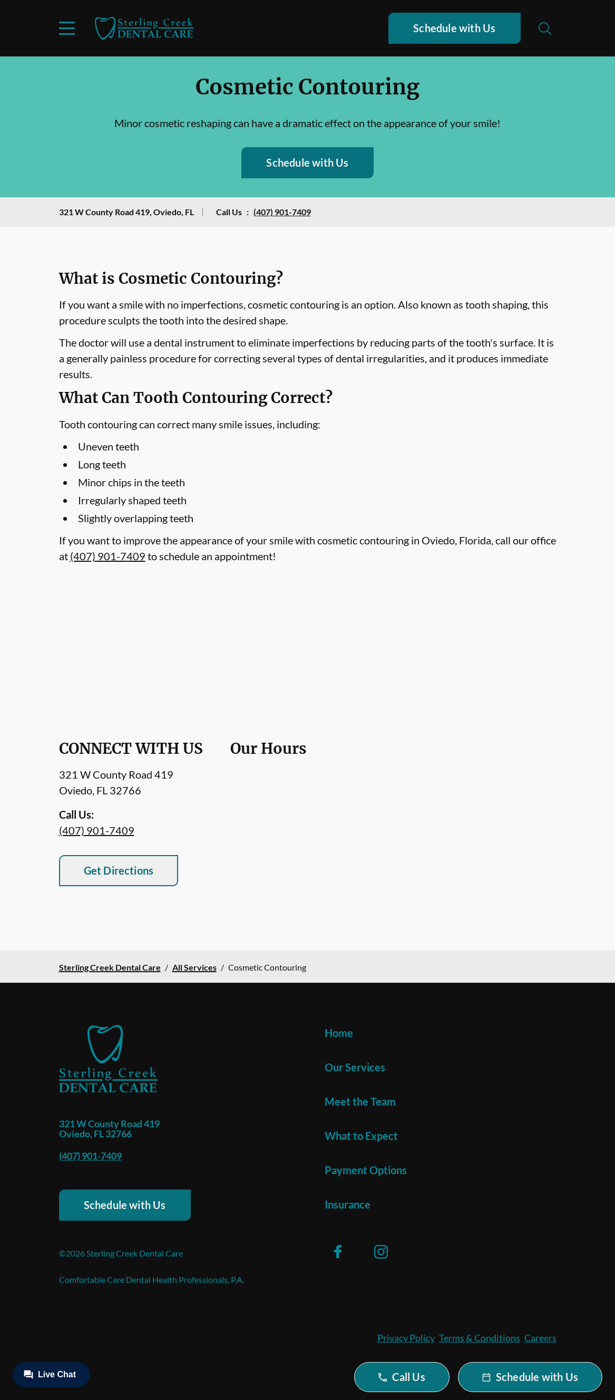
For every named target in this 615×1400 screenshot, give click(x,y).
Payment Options (366, 1170)
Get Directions (119, 870)
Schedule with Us (454, 28)
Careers (540, 1338)
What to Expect (361, 1135)
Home (339, 1033)
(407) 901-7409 (282, 212)
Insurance (347, 1204)
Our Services (355, 1067)
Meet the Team (360, 1101)
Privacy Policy (406, 1338)
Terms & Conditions (479, 1338)
